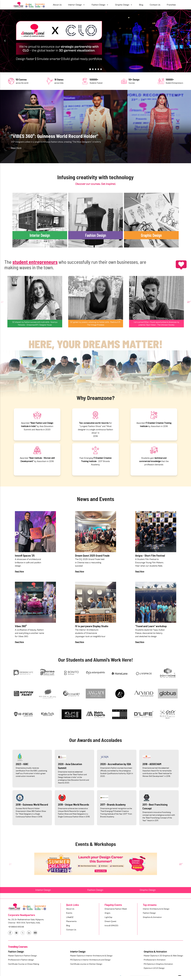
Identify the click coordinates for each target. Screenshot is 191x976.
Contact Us (71, 930)
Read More (16, 148)
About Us (70, 909)
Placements (71, 921)
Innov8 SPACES (111, 926)
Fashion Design (95, 890)
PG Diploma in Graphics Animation (158, 964)
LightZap (108, 917)
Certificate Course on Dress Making (23, 964)
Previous (2, 301)
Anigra (107, 913)
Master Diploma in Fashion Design (22, 956)
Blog (68, 926)
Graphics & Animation (152, 917)
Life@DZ (69, 917)
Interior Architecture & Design (156, 909)
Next (188, 301)
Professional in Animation (155, 960)
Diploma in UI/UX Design (154, 968)
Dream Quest (110, 921)
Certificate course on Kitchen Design (86, 964)
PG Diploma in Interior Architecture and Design (90, 960)
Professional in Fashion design (21, 960)
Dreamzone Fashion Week (116, 909)
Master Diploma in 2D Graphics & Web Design (163, 956)
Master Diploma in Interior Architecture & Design (91, 956)
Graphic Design (148, 890)
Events (69, 913)
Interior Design (43, 890)
